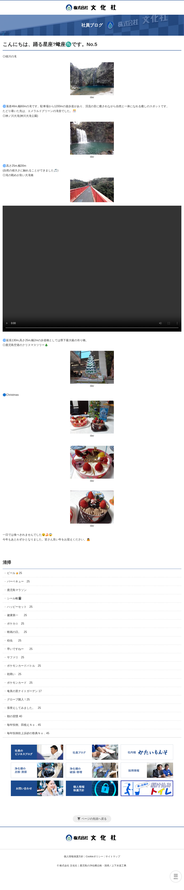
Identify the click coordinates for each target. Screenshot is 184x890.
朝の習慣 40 (14, 716)
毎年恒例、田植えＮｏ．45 (24, 724)
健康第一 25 (17, 615)
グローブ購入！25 (18, 699)
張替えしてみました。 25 (24, 707)
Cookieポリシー (94, 856)
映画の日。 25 (17, 631)
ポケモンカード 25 (20, 682)
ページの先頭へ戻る (94, 818)
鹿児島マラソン (17, 589)
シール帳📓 (14, 598)
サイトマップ (112, 856)
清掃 (7, 562)
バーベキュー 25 (18, 581)
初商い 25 (14, 674)
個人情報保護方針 (73, 856)
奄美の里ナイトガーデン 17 (24, 691)
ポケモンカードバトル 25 (24, 665)
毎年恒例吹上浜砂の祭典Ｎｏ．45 (28, 733)
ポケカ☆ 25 (15, 623)
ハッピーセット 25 (20, 606)
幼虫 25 (14, 640)
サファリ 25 (15, 657)
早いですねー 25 (20, 648)
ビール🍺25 (14, 573)
